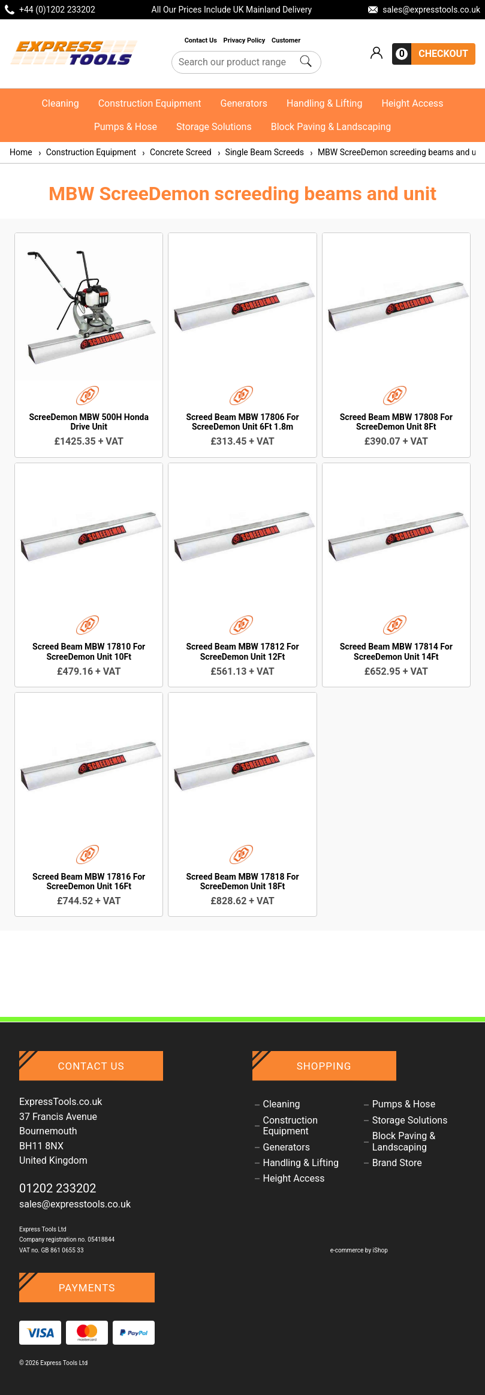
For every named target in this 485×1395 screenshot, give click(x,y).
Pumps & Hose (125, 126)
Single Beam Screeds (260, 152)
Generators (244, 103)
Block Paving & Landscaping (331, 126)
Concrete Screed (176, 152)
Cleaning (60, 103)
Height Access (412, 103)
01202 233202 (58, 1188)
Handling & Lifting (324, 103)
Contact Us (202, 40)
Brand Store (397, 1163)
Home (21, 152)
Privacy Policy (245, 40)
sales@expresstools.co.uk (75, 1204)
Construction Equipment (149, 103)
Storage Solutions (214, 126)
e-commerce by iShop (359, 1250)
